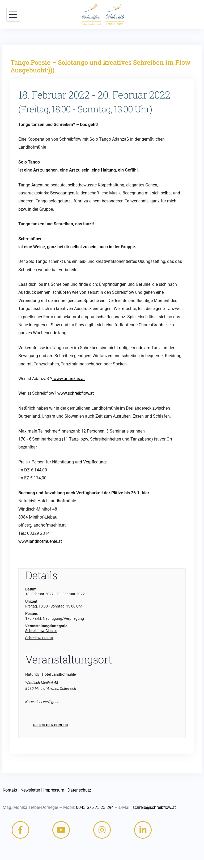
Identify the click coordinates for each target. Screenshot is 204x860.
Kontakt (10, 790)
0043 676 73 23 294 (95, 807)
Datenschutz (79, 790)
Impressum (53, 790)
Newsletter (30, 790)
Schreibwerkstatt (39, 638)
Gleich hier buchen (50, 725)
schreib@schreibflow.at (154, 807)
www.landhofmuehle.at (40, 541)
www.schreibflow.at (75, 393)
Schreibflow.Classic (41, 631)
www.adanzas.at (68, 378)
